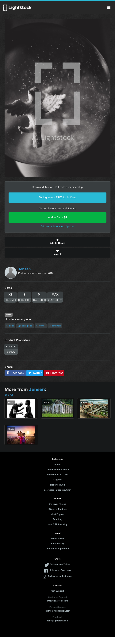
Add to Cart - (57, 217)
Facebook (15, 373)
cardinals (55, 325)
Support (57, 479)
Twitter (35, 373)
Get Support (57, 591)
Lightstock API (57, 484)
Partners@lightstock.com (57, 611)
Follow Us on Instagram (60, 576)
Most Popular (57, 514)
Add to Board (57, 242)
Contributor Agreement (58, 548)
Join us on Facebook (60, 570)
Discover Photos (57, 504)
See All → (10, 395)
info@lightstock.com (57, 600)
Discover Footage (57, 509)
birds (10, 325)
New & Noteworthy (57, 524)
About (57, 464)
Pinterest (54, 373)
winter (40, 325)
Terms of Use (57, 538)
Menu (109, 8)
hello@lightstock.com (57, 620)
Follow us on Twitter (60, 564)
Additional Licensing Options (57, 227)
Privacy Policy (57, 543)
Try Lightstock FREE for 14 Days (57, 197)
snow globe (25, 325)
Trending (57, 519)
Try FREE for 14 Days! (57, 474)
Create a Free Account (57, 469)
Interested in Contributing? (57, 490)
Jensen (24, 269)
